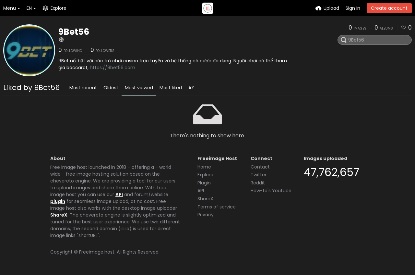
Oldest (110, 87)
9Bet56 (73, 32)
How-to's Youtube (271, 190)
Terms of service (216, 207)
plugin (57, 201)
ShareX (58, 215)
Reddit (258, 183)
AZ (191, 87)
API (119, 194)
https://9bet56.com (112, 67)
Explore (205, 174)
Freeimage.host (96, 252)
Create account (389, 8)
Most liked (171, 87)
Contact (260, 167)
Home (204, 167)
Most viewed (139, 87)
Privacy (205, 214)
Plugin (204, 183)
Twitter (259, 174)
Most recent (83, 87)
